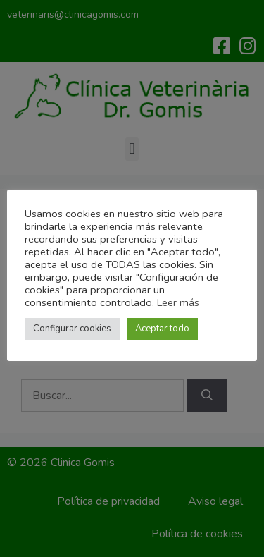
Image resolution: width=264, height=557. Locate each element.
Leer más (178, 302)
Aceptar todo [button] (162, 328)
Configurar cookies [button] (72, 328)
